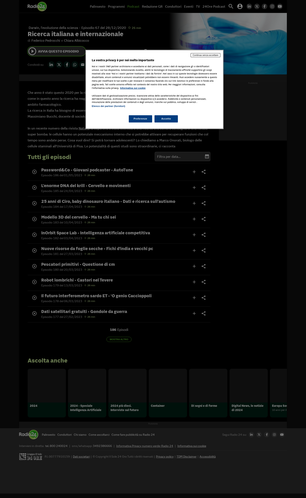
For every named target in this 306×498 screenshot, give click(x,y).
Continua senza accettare (205, 55)
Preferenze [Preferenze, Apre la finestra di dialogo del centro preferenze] (140, 118)
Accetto (166, 118)
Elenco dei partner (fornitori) (108, 106)
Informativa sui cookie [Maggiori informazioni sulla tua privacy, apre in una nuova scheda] (133, 88)
